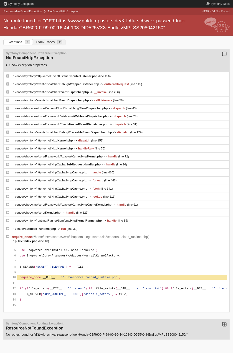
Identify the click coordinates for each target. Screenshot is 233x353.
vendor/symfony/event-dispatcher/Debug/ (57, 84)
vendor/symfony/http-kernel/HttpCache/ (58, 164)
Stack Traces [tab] (49, 42)
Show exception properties (28, 65)
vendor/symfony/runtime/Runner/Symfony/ (59, 220)
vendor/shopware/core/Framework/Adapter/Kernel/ (59, 156)
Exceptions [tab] (18, 42)
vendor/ (36, 228)
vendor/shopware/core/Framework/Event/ (62, 124)
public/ (26, 241)
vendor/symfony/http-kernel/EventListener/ (56, 76)
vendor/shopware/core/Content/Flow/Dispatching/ (62, 108)
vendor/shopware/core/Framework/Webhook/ (62, 116)
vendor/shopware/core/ (38, 212)
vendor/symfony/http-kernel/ (44, 140)
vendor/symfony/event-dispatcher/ (52, 92)
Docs (218, 3)
